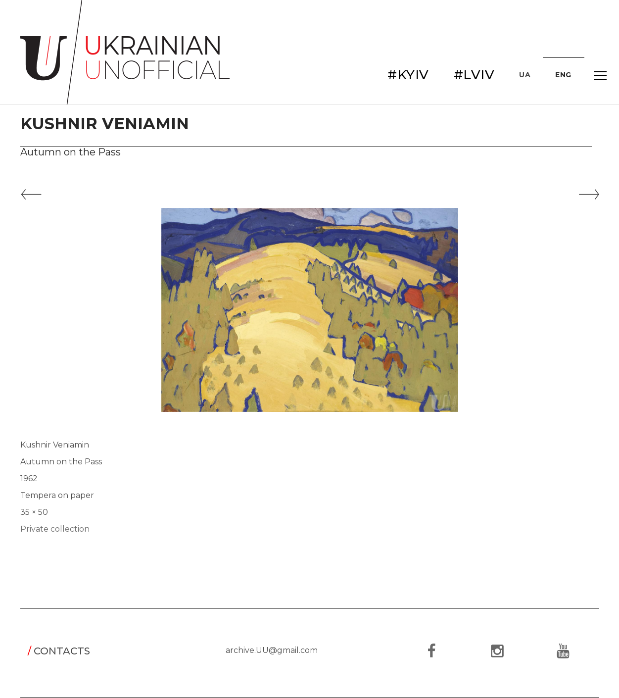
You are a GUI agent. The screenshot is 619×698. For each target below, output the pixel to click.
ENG (563, 74)
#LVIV (474, 75)
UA (524, 74)
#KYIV (408, 75)
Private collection (55, 529)
